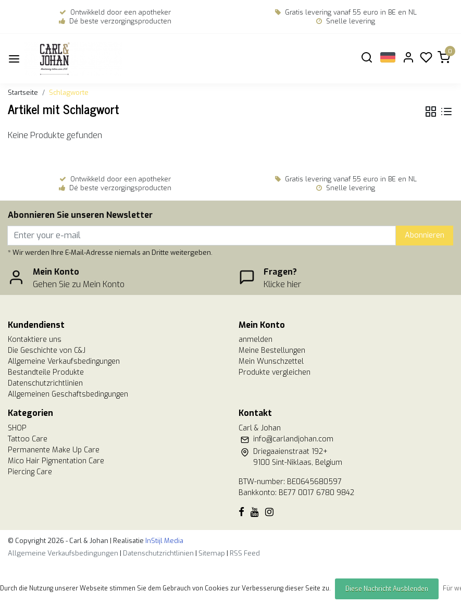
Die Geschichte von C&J (46, 350)
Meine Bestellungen (272, 350)
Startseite (23, 92)
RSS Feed (245, 553)
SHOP (17, 428)
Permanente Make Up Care (53, 450)
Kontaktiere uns (34, 339)
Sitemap (211, 553)
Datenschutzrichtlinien (45, 383)
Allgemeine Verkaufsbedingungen (64, 361)
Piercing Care (30, 472)
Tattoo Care (27, 439)
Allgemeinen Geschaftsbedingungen (68, 394)
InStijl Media (163, 540)
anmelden (255, 339)
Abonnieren (424, 235)
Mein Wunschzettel (271, 361)
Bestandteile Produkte (46, 372)
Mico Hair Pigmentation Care (56, 461)
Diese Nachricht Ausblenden (386, 589)
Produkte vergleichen (274, 372)
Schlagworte (69, 92)
